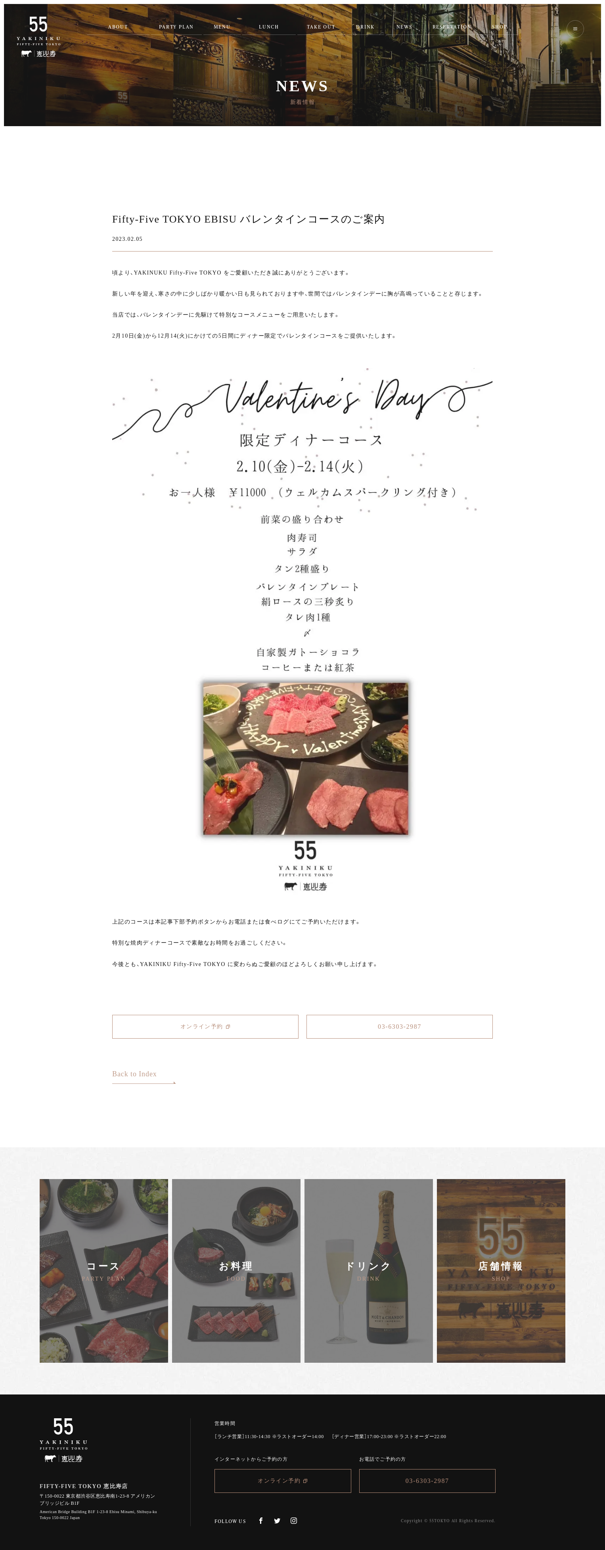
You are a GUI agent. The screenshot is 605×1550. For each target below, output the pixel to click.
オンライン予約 (205, 1027)
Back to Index (134, 1074)
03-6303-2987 (399, 1026)
